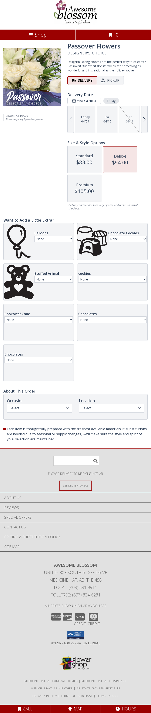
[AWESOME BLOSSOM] (75, 23)
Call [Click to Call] (25, 709)
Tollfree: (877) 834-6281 (75, 595)
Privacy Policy (45, 696)
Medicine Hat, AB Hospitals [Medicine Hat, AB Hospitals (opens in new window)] (104, 681)
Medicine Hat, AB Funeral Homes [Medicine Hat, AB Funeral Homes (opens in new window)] (51, 681)
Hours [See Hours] (125, 709)
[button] (75, 635)
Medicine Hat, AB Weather (52, 688)
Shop (38, 34)
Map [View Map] (75, 709)
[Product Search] (76, 461)
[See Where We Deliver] (75, 485)
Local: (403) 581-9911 (75, 587)
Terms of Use (107, 696)
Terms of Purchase (77, 696)
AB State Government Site (98, 688)
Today (111, 101)
